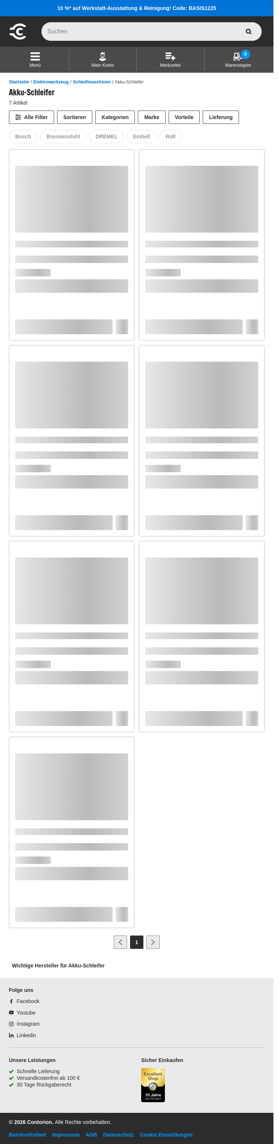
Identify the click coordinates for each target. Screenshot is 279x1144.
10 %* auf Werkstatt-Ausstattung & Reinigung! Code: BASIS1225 (136, 8)
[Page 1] (136, 942)
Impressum (66, 1135)
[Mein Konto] (103, 60)
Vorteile (184, 117)
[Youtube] (22, 1012)
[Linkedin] (22, 1035)
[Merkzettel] (170, 60)
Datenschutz (118, 1135)
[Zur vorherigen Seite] (120, 942)
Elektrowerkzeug (51, 82)
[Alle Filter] (31, 117)
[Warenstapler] (238, 60)
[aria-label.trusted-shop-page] (153, 1086)
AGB (91, 1135)
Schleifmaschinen (92, 82)
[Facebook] (24, 1001)
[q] (151, 31)
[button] (35, 60)
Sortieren (74, 117)
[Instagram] (24, 1023)
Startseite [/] (19, 82)
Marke (151, 117)
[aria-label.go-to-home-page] (18, 39)
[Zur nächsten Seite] (153, 942)
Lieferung (221, 117)
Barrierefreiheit (27, 1135)
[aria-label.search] (248, 31)
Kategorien (115, 117)
